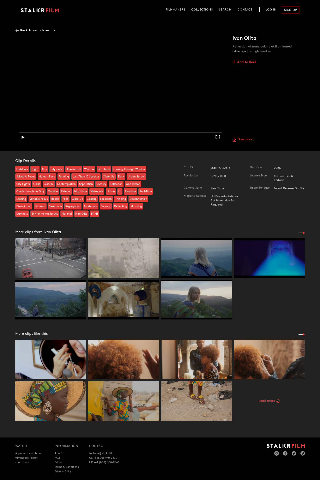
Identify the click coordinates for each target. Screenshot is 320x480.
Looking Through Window (129, 169)
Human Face (47, 176)
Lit (119, 191)
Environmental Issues (44, 214)
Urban (111, 191)
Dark (121, 176)
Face (65, 199)
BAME (94, 214)
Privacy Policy (63, 471)
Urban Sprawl (136, 176)
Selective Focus (25, 176)
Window (89, 169)
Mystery (101, 184)
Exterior (66, 191)
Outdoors (22, 169)
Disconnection (138, 199)
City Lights (23, 184)
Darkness (22, 214)
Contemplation (66, 184)
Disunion (40, 206)
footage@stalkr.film (101, 453)
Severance (55, 206)
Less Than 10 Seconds (85, 176)
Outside (53, 191)
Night (34, 169)
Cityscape (56, 169)
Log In (271, 9)
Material (66, 214)
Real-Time (145, 191)
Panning (64, 176)
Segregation (72, 206)
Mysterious (90, 206)
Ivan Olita (81, 214)
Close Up (77, 199)
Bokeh (55, 199)
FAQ (57, 458)
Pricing (59, 462)
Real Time (104, 169)
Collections (202, 9)
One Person (133, 184)
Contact (245, 9)
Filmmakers (175, 9)
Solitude (49, 184)
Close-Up (109, 176)
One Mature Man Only (30, 191)
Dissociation (23, 206)
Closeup (92, 199)
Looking (21, 199)
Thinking (120, 199)
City (44, 169)
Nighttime (80, 191)
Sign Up (290, 10)
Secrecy (106, 206)
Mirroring (136, 206)
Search (225, 9)
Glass (36, 184)
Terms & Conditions (67, 467)
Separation (86, 184)
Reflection (116, 184)
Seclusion (106, 199)
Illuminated (73, 169)
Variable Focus (39, 199)
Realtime (130, 191)
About (58, 453)
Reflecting (120, 206)
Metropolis (96, 191)
